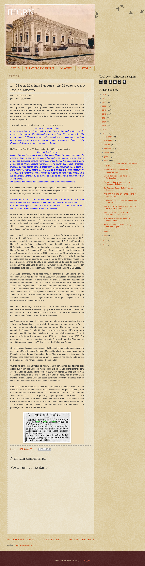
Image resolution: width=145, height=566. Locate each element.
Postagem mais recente (20, 539)
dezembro (108, 137)
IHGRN (20, 12)
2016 (104, 122)
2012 (104, 241)
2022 (104, 98)
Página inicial (51, 539)
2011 (104, 245)
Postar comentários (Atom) (25, 545)
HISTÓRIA (85, 68)
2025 (104, 94)
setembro (108, 149)
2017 (104, 118)
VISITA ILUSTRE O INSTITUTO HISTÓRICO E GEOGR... (117, 213)
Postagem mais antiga (81, 539)
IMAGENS (66, 68)
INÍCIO (15, 68)
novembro (108, 141)
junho (106, 160)
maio (106, 232)
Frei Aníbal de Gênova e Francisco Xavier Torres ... (118, 219)
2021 (104, 102)
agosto (107, 152)
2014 (104, 130)
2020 (104, 106)
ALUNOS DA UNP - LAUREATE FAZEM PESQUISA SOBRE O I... (120, 207)
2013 (104, 134)
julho (106, 156)
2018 (104, 114)
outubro (107, 145)
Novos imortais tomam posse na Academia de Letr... (117, 183)
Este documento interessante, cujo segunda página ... (118, 225)
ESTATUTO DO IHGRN (39, 68)
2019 (104, 110)
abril (106, 236)
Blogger (87, 560)
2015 (104, 126)
